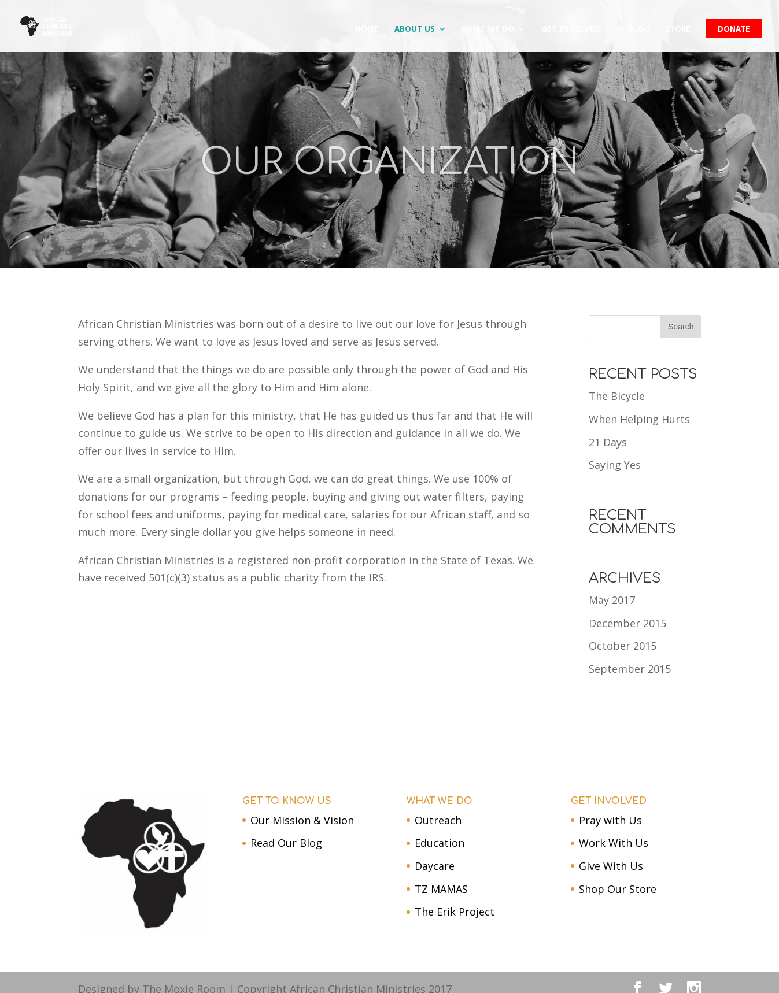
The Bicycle (617, 396)
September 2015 (630, 669)
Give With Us (611, 866)
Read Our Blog (286, 843)
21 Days (608, 442)
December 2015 (627, 623)
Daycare (435, 866)
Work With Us (613, 843)
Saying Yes (615, 465)
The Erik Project (454, 911)
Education (439, 843)
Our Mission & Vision (302, 820)
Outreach (438, 820)
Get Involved (570, 29)
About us (414, 29)
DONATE (734, 29)
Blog (638, 29)
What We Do (488, 29)
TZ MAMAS (441, 889)
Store (678, 29)
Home (367, 29)
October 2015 (622, 646)
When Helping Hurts (639, 419)
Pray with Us (610, 820)
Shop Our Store (617, 889)
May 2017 (612, 600)
